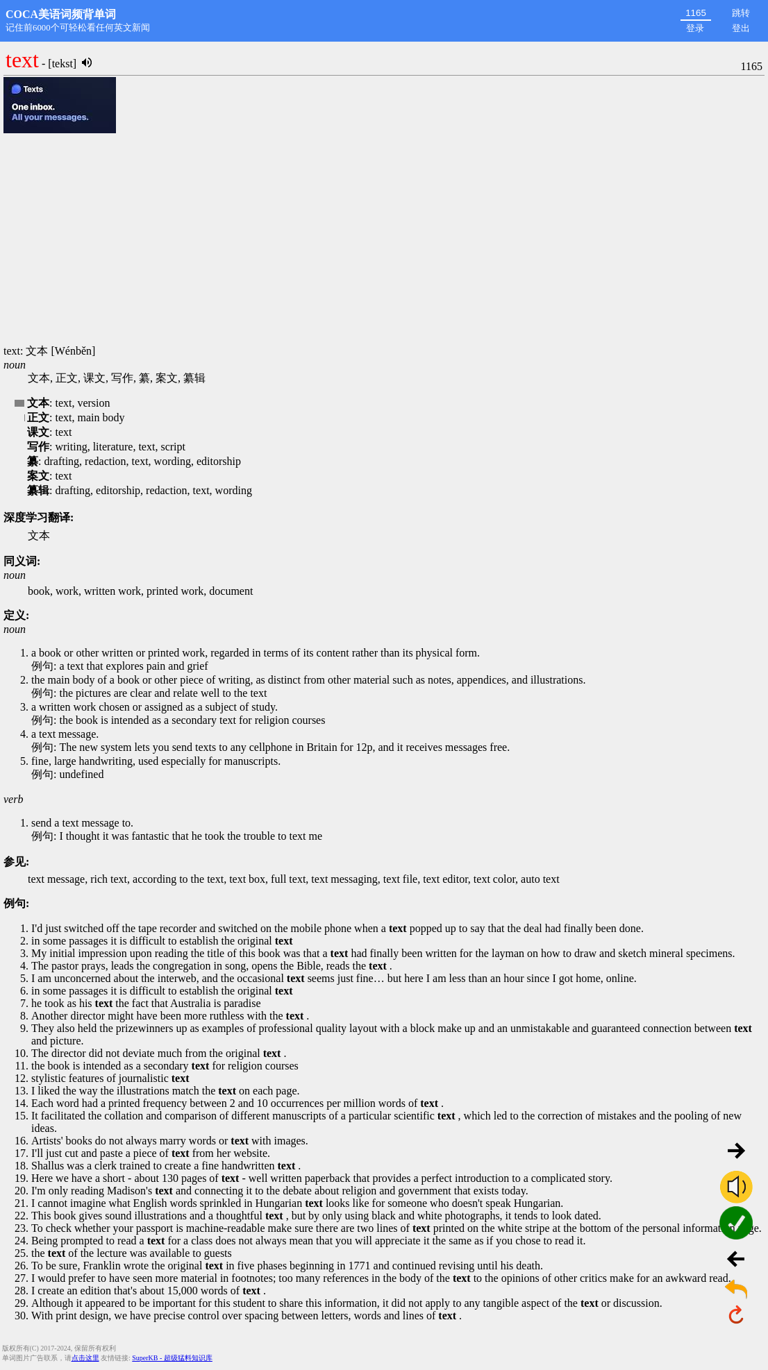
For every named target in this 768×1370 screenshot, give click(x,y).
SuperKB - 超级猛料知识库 (172, 1358)
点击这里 (85, 1358)
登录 (695, 28)
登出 (741, 28)
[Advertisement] (384, 240)
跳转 (741, 13)
